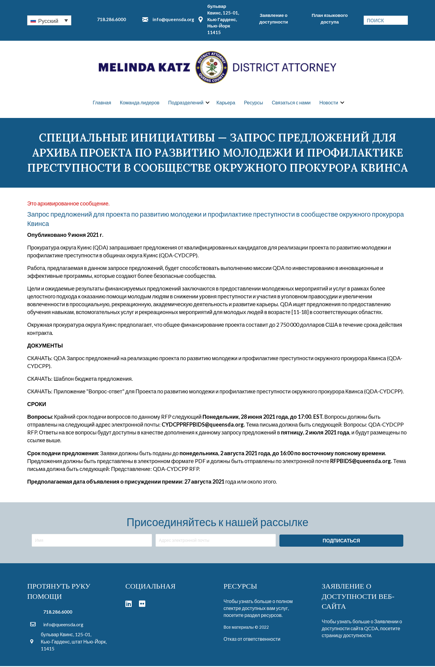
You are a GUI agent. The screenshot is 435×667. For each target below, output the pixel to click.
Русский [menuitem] (48, 20)
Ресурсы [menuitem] (253, 103)
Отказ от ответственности (252, 640)
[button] (207, 103)
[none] (49, 20)
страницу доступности (346, 636)
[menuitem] (49, 20)
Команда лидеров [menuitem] (140, 103)
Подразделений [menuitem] (186, 103)
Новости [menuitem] (328, 103)
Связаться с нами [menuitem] (291, 103)
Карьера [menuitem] (225, 103)
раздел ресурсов (263, 616)
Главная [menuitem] (102, 103)
